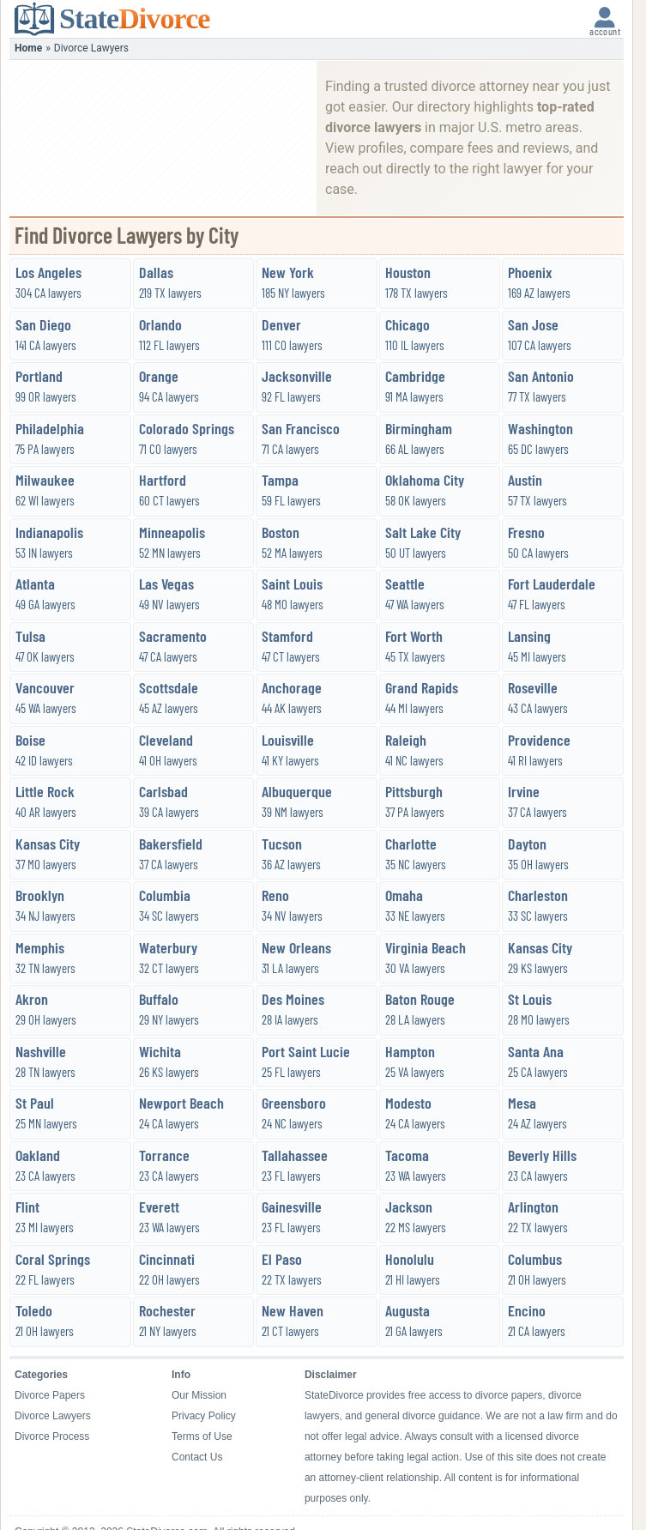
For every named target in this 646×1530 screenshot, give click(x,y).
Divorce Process (52, 1436)
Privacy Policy (204, 1416)
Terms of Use (202, 1436)
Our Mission (199, 1395)
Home (28, 48)
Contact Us (197, 1457)
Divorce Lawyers (53, 1416)
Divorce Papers (50, 1395)
